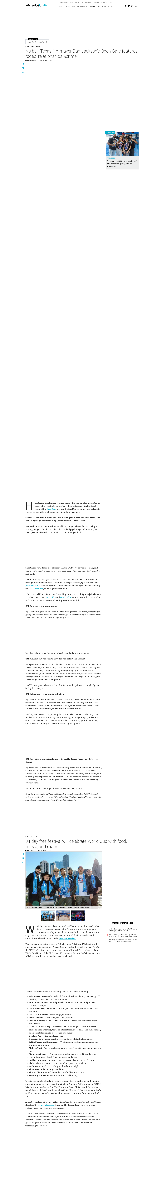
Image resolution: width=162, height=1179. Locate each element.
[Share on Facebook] (23, 64)
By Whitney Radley (31, 60)
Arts (111, 2)
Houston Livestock (46, 1105)
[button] (48, 915)
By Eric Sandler (29, 850)
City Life (77, 2)
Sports (100, 6)
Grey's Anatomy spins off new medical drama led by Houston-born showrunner (123, 935)
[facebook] (126, 6)
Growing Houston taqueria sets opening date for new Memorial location (123, 940)
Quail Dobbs (66, 597)
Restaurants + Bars (66, 2)
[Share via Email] (23, 72)
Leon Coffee (50, 597)
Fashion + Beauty (82, 6)
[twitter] (129, 5)
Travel (96, 2)
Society (61, 6)
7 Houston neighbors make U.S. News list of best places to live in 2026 (123, 930)
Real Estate (104, 2)
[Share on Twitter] (23, 68)
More (112, 6)
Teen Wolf (39, 588)
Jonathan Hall (31, 585)
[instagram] (132, 5)
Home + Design (70, 6)
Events (106, 6)
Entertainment (87, 2)
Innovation (92, 6)
